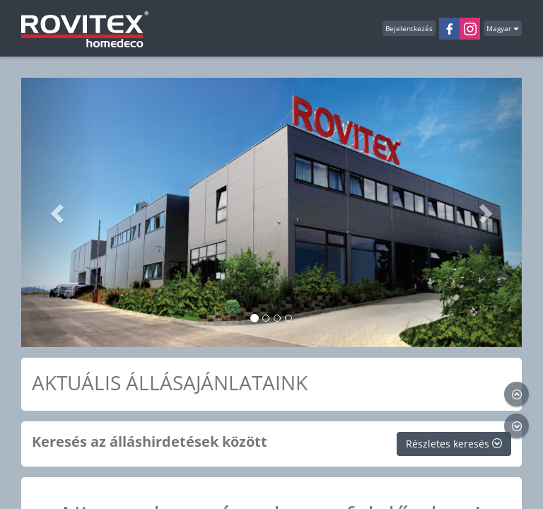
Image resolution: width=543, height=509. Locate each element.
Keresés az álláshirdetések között (149, 441)
